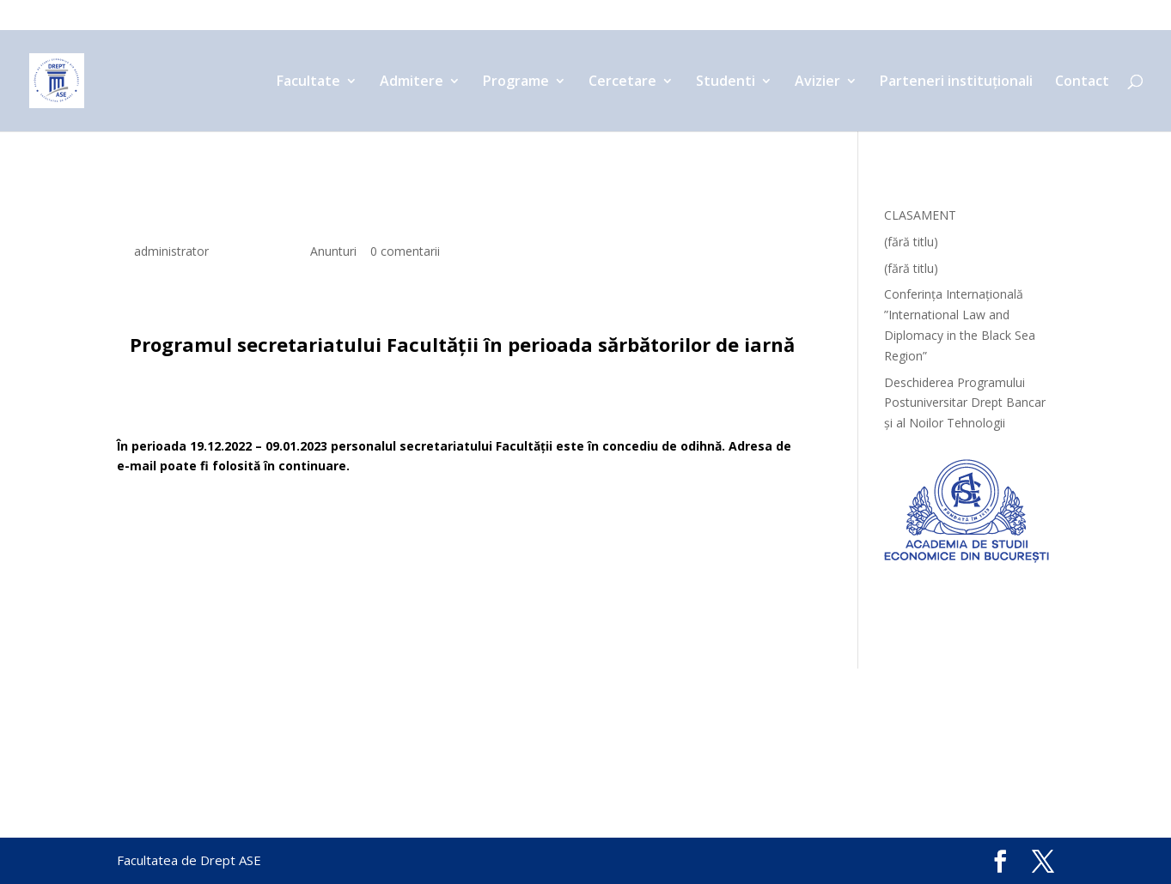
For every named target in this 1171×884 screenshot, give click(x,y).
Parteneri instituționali (920, 16)
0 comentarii (405, 251)
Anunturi (333, 251)
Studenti (718, 16)
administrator (171, 251)
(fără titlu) (911, 241)
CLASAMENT (920, 215)
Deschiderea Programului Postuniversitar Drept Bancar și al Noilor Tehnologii (965, 403)
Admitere (445, 16)
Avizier (797, 16)
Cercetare (629, 16)
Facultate (355, 16)
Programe (536, 16)
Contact (1029, 16)
